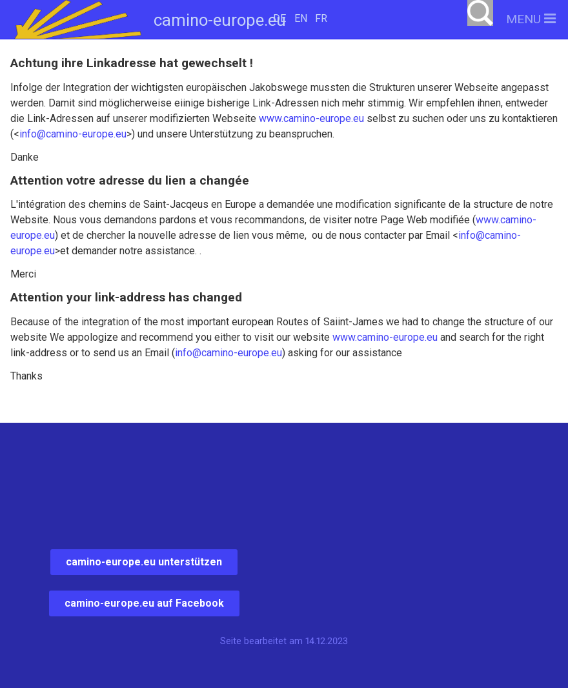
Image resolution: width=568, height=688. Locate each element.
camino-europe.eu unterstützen (144, 562)
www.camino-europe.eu (311, 118)
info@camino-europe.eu (73, 134)
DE (279, 18)
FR (321, 18)
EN (300, 18)
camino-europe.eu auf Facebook (144, 603)
